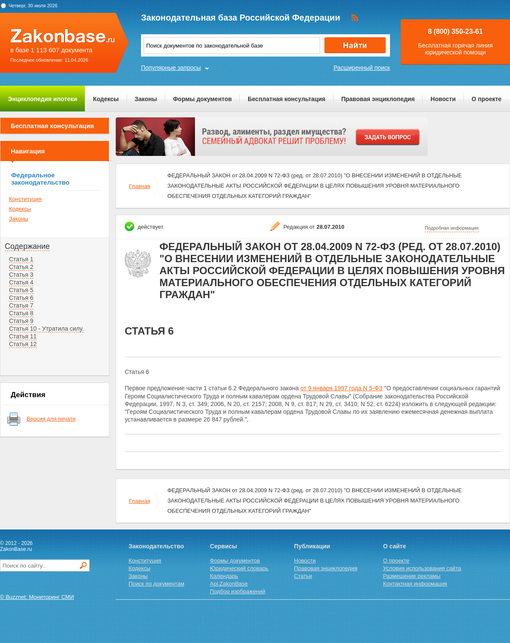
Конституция (25, 199)
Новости (443, 99)
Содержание (27, 246)
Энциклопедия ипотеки (42, 99)
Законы (146, 99)
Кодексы (106, 99)
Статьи (303, 576)
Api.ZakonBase (229, 583)
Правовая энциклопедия (377, 99)
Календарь (224, 576)
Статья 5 (21, 290)
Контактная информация (415, 583)
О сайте (394, 546)
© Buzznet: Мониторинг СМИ (37, 597)
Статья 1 (21, 259)
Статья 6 (21, 297)
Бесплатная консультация (286, 99)
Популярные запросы (171, 67)
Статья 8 (21, 313)
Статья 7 (21, 305)
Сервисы (223, 546)
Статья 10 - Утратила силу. (46, 328)
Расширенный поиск (361, 67)
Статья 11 (23, 336)
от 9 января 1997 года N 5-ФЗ (341, 388)
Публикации (312, 546)
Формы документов (202, 99)
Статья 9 (21, 320)
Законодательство (156, 546)
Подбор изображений (237, 591)
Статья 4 (21, 282)
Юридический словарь (239, 568)
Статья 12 (23, 344)
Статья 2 (21, 266)
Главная (139, 186)
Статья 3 (21, 274)
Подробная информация (452, 227)
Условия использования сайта (422, 568)
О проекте (486, 99)
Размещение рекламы (412, 576)
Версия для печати (51, 419)
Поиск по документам (156, 583)
